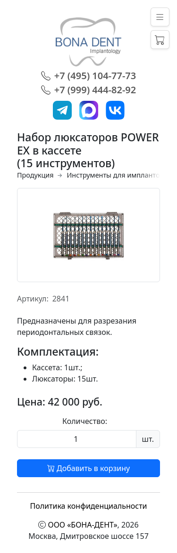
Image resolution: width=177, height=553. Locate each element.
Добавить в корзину (88, 468)
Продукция (35, 175)
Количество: (84, 421)
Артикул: (33, 298)
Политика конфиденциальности (88, 506)
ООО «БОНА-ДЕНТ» (83, 525)
